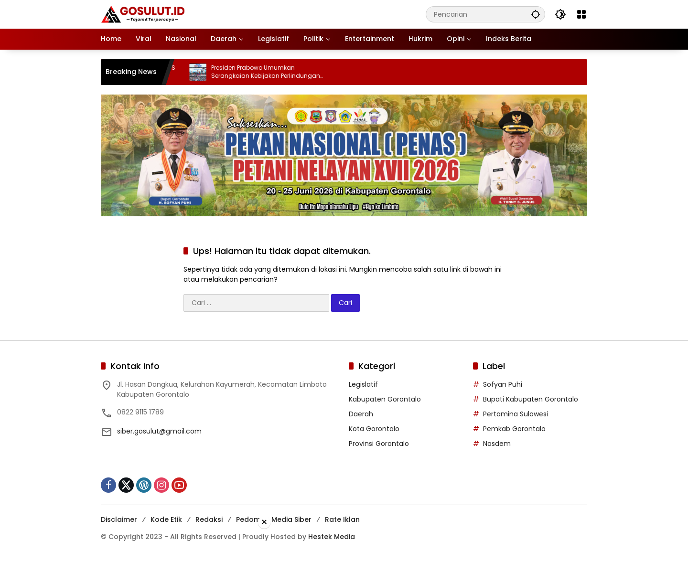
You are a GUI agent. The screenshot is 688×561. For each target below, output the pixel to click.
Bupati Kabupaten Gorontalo (530, 399)
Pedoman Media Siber (274, 519)
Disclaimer (119, 519)
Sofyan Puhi (502, 384)
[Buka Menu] (581, 14)
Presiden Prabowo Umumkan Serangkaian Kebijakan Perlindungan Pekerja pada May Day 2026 (272, 72)
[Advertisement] (344, 543)
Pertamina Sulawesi (515, 414)
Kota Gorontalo (374, 429)
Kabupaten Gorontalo (385, 399)
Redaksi (209, 519)
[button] (535, 14)
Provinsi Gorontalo (379, 443)
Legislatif (363, 384)
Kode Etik (166, 519)
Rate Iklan (342, 519)
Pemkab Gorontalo (514, 429)
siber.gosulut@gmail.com (159, 431)
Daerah (361, 414)
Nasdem (497, 443)
